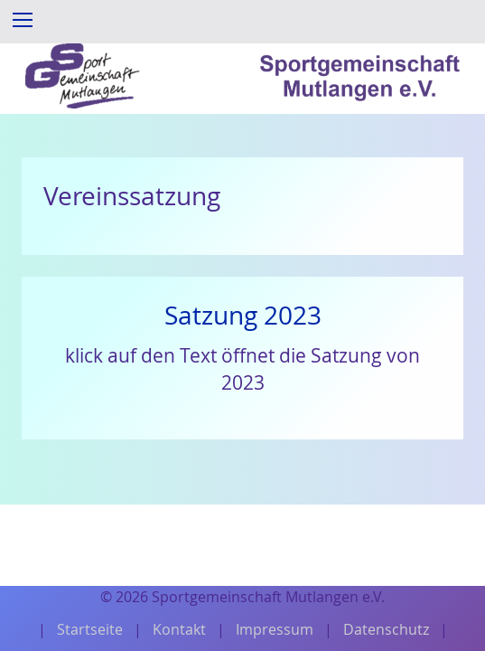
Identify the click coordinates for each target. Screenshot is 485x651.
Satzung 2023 (243, 314)
